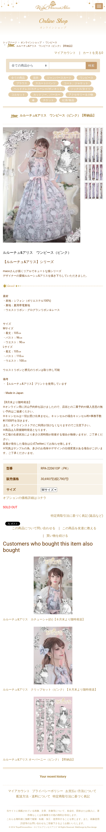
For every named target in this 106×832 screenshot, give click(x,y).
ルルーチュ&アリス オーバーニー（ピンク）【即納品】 (39, 759)
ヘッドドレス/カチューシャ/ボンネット (38, 88)
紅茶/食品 (68, 100)
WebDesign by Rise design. (86, 827)
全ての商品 (18, 77)
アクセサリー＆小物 (81, 94)
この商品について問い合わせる (33, 528)
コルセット (18, 94)
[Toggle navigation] (99, 6)
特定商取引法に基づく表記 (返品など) (77, 516)
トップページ (10, 42)
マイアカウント (65, 53)
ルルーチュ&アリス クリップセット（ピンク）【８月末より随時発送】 (50, 689)
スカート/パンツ (45, 83)
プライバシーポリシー (47, 791)
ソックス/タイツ (81, 88)
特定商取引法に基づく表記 (71, 796)
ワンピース (51, 42)
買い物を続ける (57, 535)
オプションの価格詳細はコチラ (24, 498)
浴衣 (35, 77)
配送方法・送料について (33, 796)
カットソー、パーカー (46, 94)
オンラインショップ (31, 42)
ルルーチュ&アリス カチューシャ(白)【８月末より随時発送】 (44, 619)
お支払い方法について (80, 791)
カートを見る (93, 53)
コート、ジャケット (76, 83)
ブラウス (21, 83)
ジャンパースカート (59, 77)
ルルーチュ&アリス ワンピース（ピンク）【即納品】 (40, 45)
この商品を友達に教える (79, 528)
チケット (48, 100)
